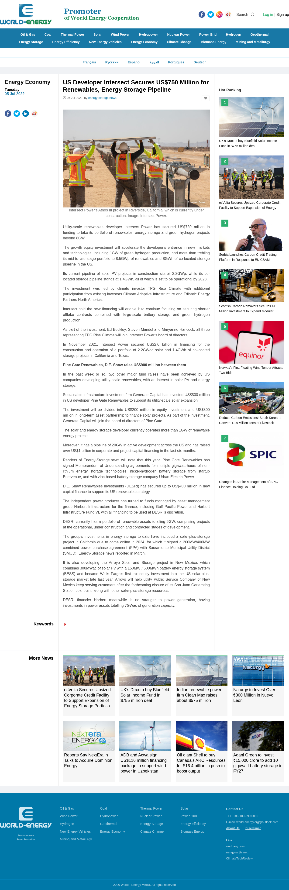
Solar (97, 34)
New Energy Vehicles (105, 42)
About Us (233, 828)
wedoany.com (235, 846)
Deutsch (200, 62)
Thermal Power (72, 34)
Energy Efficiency (66, 42)
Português (176, 62)
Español (134, 62)
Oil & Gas (28, 34)
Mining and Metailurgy (253, 42)
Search (242, 15)
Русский (112, 62)
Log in (268, 15)
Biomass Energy (214, 42)
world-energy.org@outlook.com (257, 822)
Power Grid (208, 34)
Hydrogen (233, 34)
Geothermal (259, 34)
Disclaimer (253, 828)
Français (89, 62)
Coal (48, 34)
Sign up (282, 15)
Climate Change (179, 42)
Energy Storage (31, 42)
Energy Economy (144, 42)
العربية (154, 62)
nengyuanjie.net (237, 852)
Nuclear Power (178, 34)
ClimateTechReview (239, 858)
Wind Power (120, 34)
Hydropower (148, 34)
